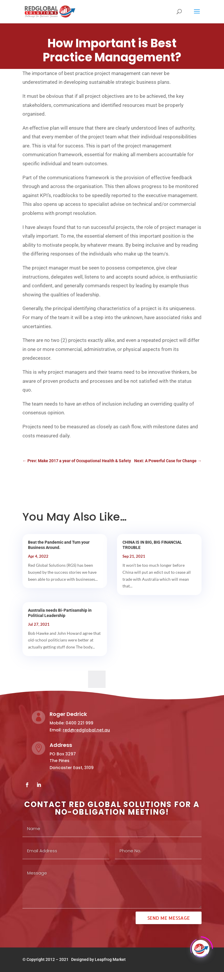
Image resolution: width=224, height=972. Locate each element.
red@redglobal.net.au (86, 730)
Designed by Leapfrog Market (98, 959)
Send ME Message (168, 918)
